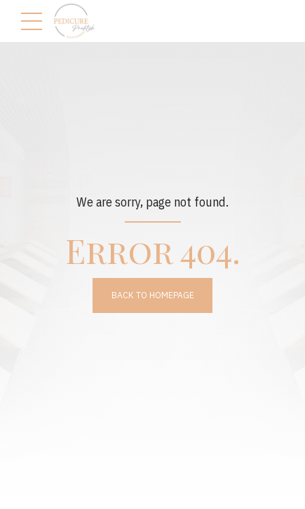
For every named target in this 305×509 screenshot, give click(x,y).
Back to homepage (152, 294)
